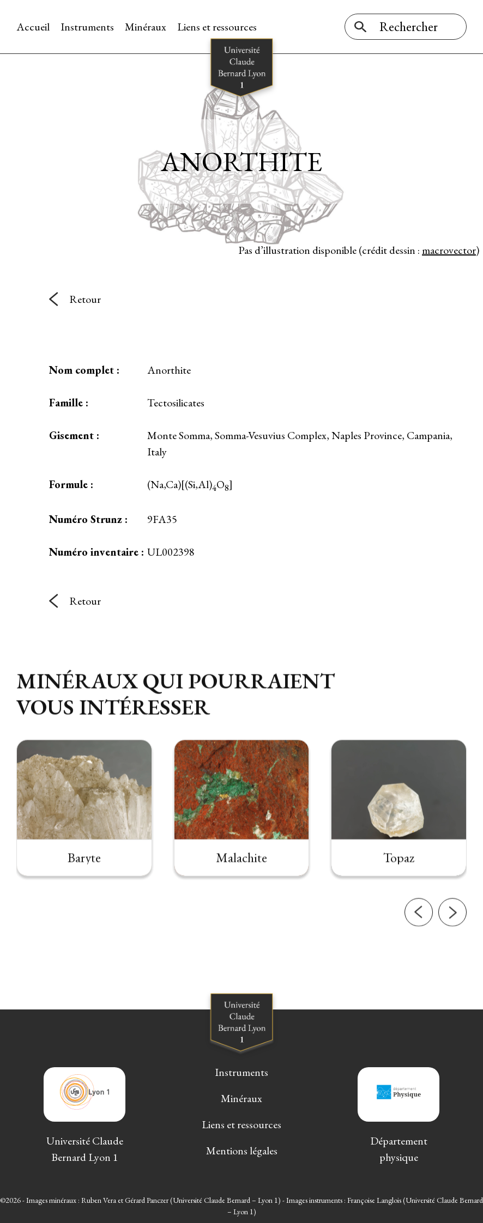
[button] (418, 940)
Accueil (33, 27)
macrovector (449, 250)
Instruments (87, 27)
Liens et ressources (217, 27)
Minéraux (145, 27)
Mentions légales (241, 1150)
